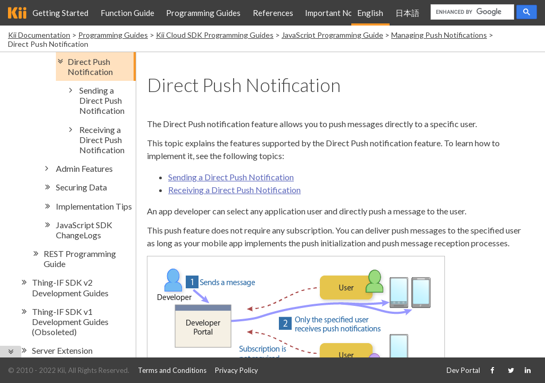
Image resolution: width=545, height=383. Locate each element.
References (273, 13)
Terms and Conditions (172, 370)
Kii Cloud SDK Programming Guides (215, 34)
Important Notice (335, 13)
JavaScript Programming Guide (332, 34)
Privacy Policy (236, 370)
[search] (471, 12)
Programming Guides (203, 13)
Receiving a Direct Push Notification (234, 190)
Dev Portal (463, 370)
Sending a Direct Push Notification (231, 177)
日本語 (407, 13)
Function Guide (127, 13)
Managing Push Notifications (439, 34)
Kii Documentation (39, 34)
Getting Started (60, 13)
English (370, 13)
